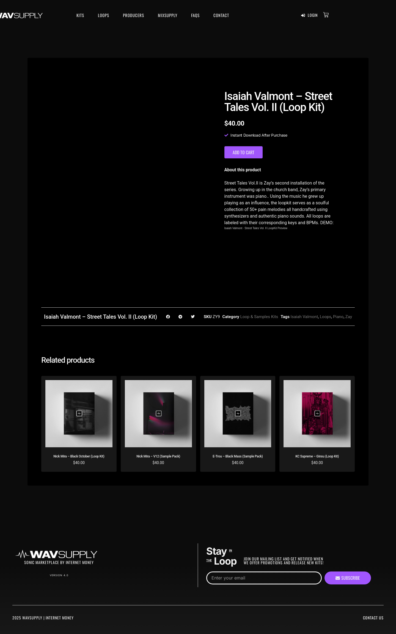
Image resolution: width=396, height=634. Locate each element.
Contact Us (373, 618)
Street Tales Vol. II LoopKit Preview (265, 228)
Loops (103, 15)
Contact (221, 15)
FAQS (195, 15)
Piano (338, 316)
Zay (348, 316)
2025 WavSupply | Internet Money (43, 618)
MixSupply (167, 15)
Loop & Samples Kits (259, 316)
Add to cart (243, 152)
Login (309, 15)
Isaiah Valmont (233, 228)
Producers (133, 15)
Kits (80, 15)
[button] (168, 316)
